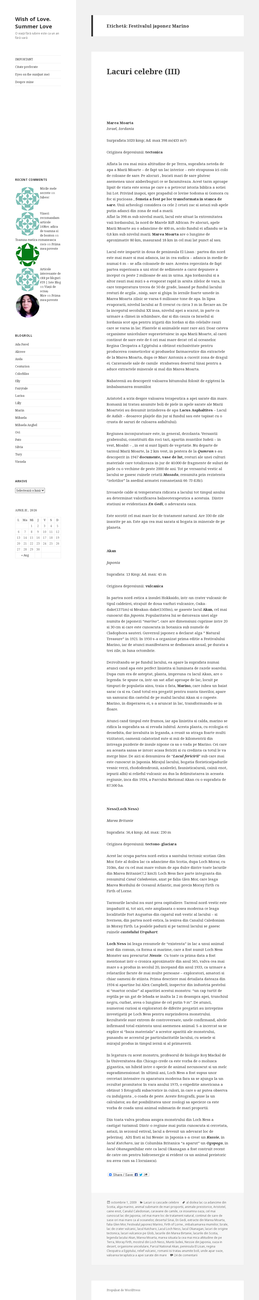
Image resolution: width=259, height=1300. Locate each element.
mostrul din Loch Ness (149, 1242)
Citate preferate (26, 67)
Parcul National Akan (164, 1246)
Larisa (19, 396)
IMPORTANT (24, 59)
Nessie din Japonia (198, 1242)
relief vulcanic (146, 1251)
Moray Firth (124, 1242)
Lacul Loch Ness (169, 1229)
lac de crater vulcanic (121, 1229)
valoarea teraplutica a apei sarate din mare (137, 1255)
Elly (17, 381)
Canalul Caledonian (136, 1211)
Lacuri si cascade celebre (161, 1202)
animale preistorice (198, 1207)
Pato (18, 440)
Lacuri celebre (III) (143, 71)
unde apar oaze (212, 1251)
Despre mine (24, 82)
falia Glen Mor (116, 1224)
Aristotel (219, 1207)
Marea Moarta (147, 1238)
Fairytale (21, 388)
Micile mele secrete (48, 190)
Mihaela (21, 418)
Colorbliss (22, 374)
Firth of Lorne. (174, 1224)
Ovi (17, 432)
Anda (18, 359)
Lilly (18, 403)
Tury (18, 454)
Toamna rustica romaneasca (35, 240)
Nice (43, 295)
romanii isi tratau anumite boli (178, 1251)
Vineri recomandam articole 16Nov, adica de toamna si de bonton (49, 224)
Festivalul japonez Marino (145, 1224)
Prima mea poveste (50, 246)
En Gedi (181, 1220)
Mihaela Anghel (26, 425)
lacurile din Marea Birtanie (173, 1233)
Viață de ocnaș (48, 289)
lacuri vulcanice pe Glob (137, 1233)
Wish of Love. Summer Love (33, 22)
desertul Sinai (164, 1220)
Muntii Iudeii (174, 1242)
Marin (19, 410)
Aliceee (20, 352)
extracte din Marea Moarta (206, 1220)
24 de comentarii (185, 1255)
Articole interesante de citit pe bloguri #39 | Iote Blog (50, 275)
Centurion (22, 366)
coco (43, 244)
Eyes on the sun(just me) (32, 74)
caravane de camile (164, 1211)
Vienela (20, 462)
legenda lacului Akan (121, 1238)
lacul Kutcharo (147, 1229)
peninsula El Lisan (192, 1246)
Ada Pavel (22, 344)
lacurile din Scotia (205, 1233)
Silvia (19, 447)
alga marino (125, 1207)
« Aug (25, 555)
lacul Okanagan (193, 1229)
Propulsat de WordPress (123, 1290)
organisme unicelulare (133, 1246)
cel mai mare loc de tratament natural (168, 1216)
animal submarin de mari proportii (159, 1207)
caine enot (114, 1211)
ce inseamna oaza (191, 1211)
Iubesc (44, 197)
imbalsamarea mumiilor (201, 1224)
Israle (223, 1224)
